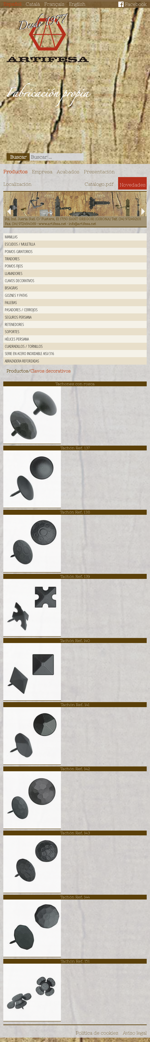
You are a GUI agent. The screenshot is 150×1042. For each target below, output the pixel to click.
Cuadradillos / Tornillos (24, 346)
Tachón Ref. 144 (75, 897)
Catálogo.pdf (99, 184)
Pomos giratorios (19, 251)
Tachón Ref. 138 (75, 512)
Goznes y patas (16, 295)
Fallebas (11, 302)
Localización (17, 184)
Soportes (12, 331)
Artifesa (48, 37)
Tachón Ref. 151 (75, 961)
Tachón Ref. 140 (75, 640)
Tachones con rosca (75, 383)
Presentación (99, 171)
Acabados (68, 171)
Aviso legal (135, 1032)
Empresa (42, 171)
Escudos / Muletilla (20, 244)
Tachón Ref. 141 (75, 704)
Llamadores (13, 273)
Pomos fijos (14, 266)
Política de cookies (97, 1032)
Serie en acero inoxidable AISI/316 (29, 353)
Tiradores (12, 258)
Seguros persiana (18, 317)
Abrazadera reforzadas (22, 361)
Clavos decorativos (19, 280)
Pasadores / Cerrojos (21, 309)
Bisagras (11, 287)
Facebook (136, 4)
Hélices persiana (17, 339)
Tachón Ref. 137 (75, 448)
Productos (15, 171)
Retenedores (14, 324)
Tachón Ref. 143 (75, 833)
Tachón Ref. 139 (75, 576)
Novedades (133, 184)
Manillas (11, 236)
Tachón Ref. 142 (75, 768)
